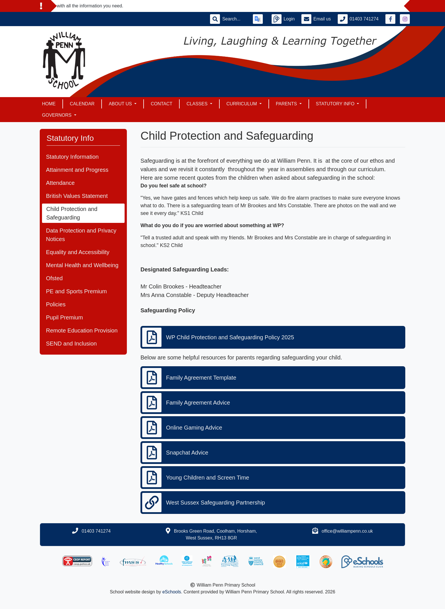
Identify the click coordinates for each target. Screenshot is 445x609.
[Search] (234, 19)
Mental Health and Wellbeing (82, 265)
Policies (56, 304)
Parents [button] (287, 103)
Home (49, 103)
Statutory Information (72, 157)
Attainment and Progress (77, 170)
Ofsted (54, 278)
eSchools (171, 591)
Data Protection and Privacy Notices (81, 234)
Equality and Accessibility (77, 252)
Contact (161, 103)
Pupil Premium (64, 317)
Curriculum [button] (242, 103)
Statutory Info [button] (336, 103)
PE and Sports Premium (76, 291)
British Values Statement (77, 196)
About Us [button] (121, 103)
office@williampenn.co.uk (347, 531)
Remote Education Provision (81, 330)
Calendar (82, 103)
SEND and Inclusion (71, 343)
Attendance (60, 183)
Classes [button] (197, 103)
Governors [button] (57, 115)
